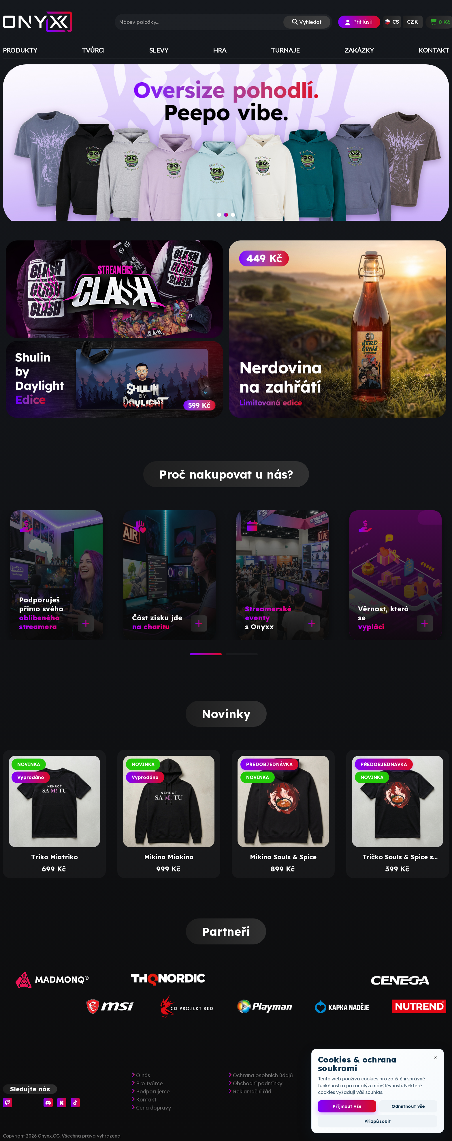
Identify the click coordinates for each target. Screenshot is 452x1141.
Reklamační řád (252, 1091)
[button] (392, 22)
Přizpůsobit (377, 1121)
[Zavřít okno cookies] (435, 1057)
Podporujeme (153, 1091)
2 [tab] (229, 656)
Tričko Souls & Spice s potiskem (397, 857)
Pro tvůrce (149, 1083)
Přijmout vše (347, 1106)
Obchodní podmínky (257, 1083)
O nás (143, 1075)
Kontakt (146, 1099)
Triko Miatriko (54, 857)
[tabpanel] (56, 575)
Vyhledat (310, 22)
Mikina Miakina (169, 857)
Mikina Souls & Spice (283, 857)
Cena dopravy (153, 1107)
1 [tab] (193, 656)
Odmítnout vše (408, 1106)
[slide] (226, 145)
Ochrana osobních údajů (263, 1075)
